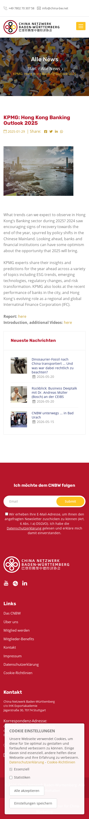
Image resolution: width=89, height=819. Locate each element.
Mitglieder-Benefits (18, 639)
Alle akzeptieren (26, 790)
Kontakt (9, 647)
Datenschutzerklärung (24, 528)
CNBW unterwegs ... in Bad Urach (53, 415)
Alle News (50, 68)
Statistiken (22, 777)
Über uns (10, 621)
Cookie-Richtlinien (17, 672)
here (22, 316)
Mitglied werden (16, 630)
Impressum (12, 656)
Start (32, 68)
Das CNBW (12, 613)
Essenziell (21, 769)
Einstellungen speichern (33, 803)
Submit (70, 501)
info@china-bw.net (55, 8)
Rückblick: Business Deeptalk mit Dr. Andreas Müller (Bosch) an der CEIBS (54, 392)
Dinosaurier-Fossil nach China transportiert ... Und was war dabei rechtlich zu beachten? (53, 365)
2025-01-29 (14, 131)
